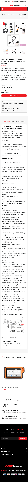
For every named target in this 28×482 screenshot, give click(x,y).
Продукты (11, 14)
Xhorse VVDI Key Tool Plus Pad (11, 387)
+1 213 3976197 (15, 108)
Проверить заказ (6, 1)
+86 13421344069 (16, 106)
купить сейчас (14, 95)
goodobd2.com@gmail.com (19, 1)
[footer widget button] (14, 448)
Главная (3, 14)
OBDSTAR (9, 92)
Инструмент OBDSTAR (14, 90)
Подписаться (22, 438)
